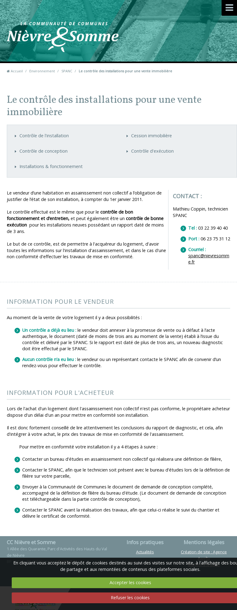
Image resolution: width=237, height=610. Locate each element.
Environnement (42, 71)
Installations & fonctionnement (51, 166)
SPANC (66, 71)
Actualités (145, 552)
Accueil (17, 71)
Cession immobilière (151, 135)
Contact (147, 46)
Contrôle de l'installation (44, 135)
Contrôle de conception (43, 151)
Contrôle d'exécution (152, 151)
